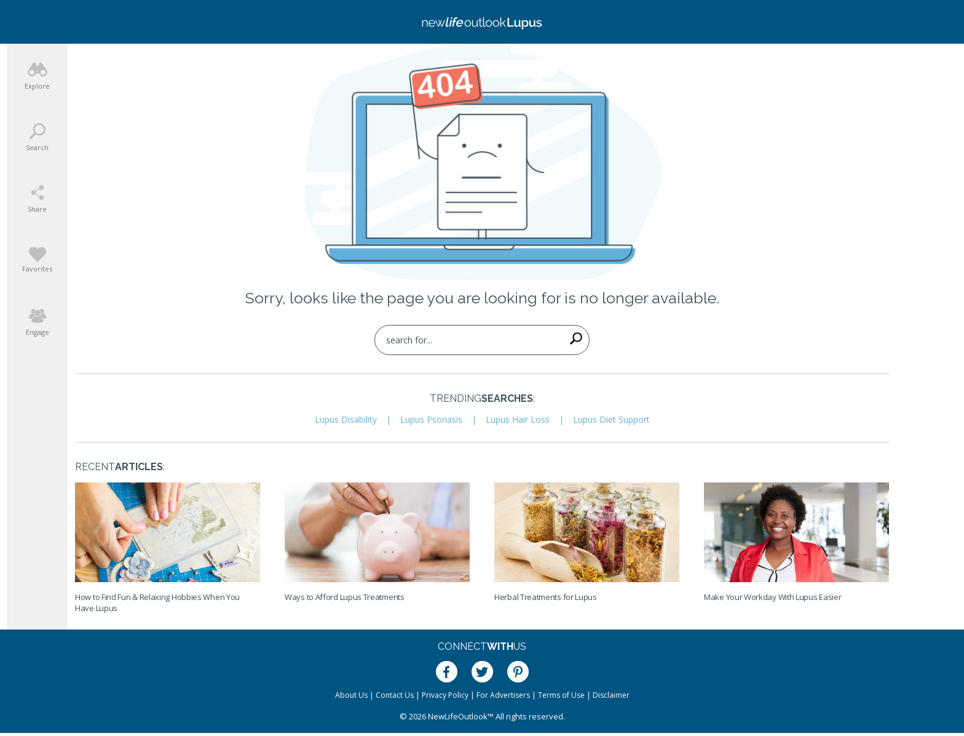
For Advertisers (503, 695)
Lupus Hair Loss (518, 419)
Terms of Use (561, 695)
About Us (351, 695)
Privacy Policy (445, 695)
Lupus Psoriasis (431, 419)
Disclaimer (611, 695)
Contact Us (395, 695)
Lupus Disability (346, 419)
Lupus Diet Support (611, 419)
